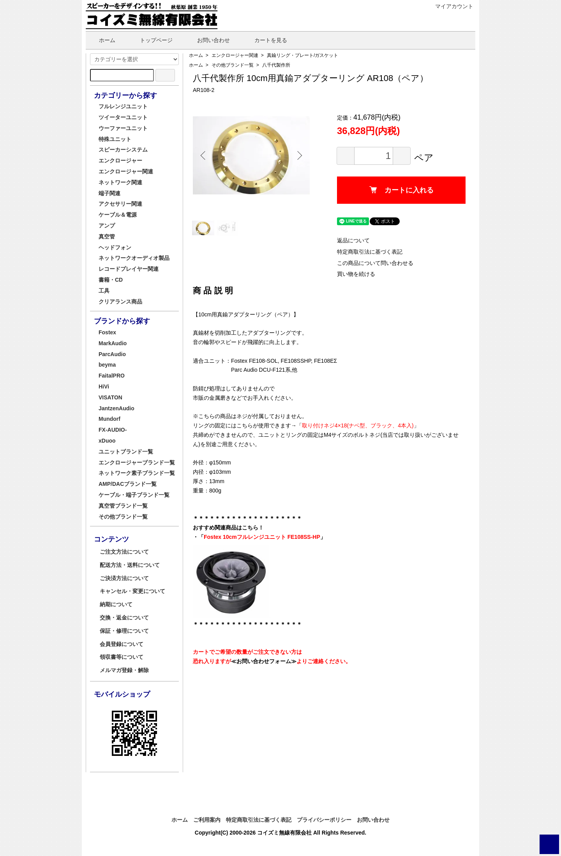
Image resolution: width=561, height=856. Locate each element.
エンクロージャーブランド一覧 (137, 462)
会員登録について (121, 644)
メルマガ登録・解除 (124, 670)
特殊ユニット (115, 139)
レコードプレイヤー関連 (129, 269)
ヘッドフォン (115, 247)
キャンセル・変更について (132, 591)
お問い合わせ (208, 40)
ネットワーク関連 (120, 182)
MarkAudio (113, 343)
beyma (107, 365)
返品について (353, 240)
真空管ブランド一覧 (123, 506)
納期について (116, 604)
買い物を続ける (356, 274)
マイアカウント (450, 6)
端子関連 (109, 193)
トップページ (151, 40)
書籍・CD (111, 280)
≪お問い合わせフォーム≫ (263, 661)
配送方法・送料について (130, 565)
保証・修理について (124, 631)
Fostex (107, 332)
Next (298, 155)
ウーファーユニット (123, 128)
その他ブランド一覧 (233, 65)
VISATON (110, 397)
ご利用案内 (207, 820)
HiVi (104, 386)
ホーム (101, 40)
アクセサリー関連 (120, 204)
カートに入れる (401, 190)
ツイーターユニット (123, 117)
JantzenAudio (116, 408)
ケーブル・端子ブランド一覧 (134, 495)
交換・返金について (124, 617)
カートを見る (265, 40)
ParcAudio (112, 354)
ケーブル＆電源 (118, 215)
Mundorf (109, 419)
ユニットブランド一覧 (126, 451)
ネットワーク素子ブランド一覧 (137, 473)
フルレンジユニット (123, 106)
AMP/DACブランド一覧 (128, 484)
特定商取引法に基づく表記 (369, 252)
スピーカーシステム (123, 149)
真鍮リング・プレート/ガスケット (302, 55)
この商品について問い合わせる (375, 263)
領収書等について (121, 657)
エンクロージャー (120, 160)
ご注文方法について (124, 552)
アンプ (107, 225)
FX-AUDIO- (113, 430)
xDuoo (107, 441)
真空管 (107, 236)
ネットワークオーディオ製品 (134, 258)
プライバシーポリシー (324, 820)
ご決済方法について (124, 578)
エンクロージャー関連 (235, 55)
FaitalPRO (112, 375)
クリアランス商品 (120, 301)
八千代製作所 (276, 65)
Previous (204, 155)
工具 (104, 291)
